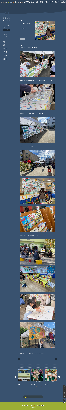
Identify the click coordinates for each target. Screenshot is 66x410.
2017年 (5, 48)
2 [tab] (35, 386)
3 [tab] (36, 386)
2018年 (5, 49)
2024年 (5, 58)
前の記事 (22, 359)
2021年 (5, 54)
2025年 (5, 59)
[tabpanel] (24, 377)
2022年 (5, 55)
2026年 (5, 61)
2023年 (5, 56)
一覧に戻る (37, 359)
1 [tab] (33, 386)
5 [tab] (40, 386)
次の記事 (52, 359)
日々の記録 (23, 38)
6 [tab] (41, 386)
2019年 (5, 51)
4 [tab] (38, 386)
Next (59, 377)
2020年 (5, 52)
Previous (15, 377)
